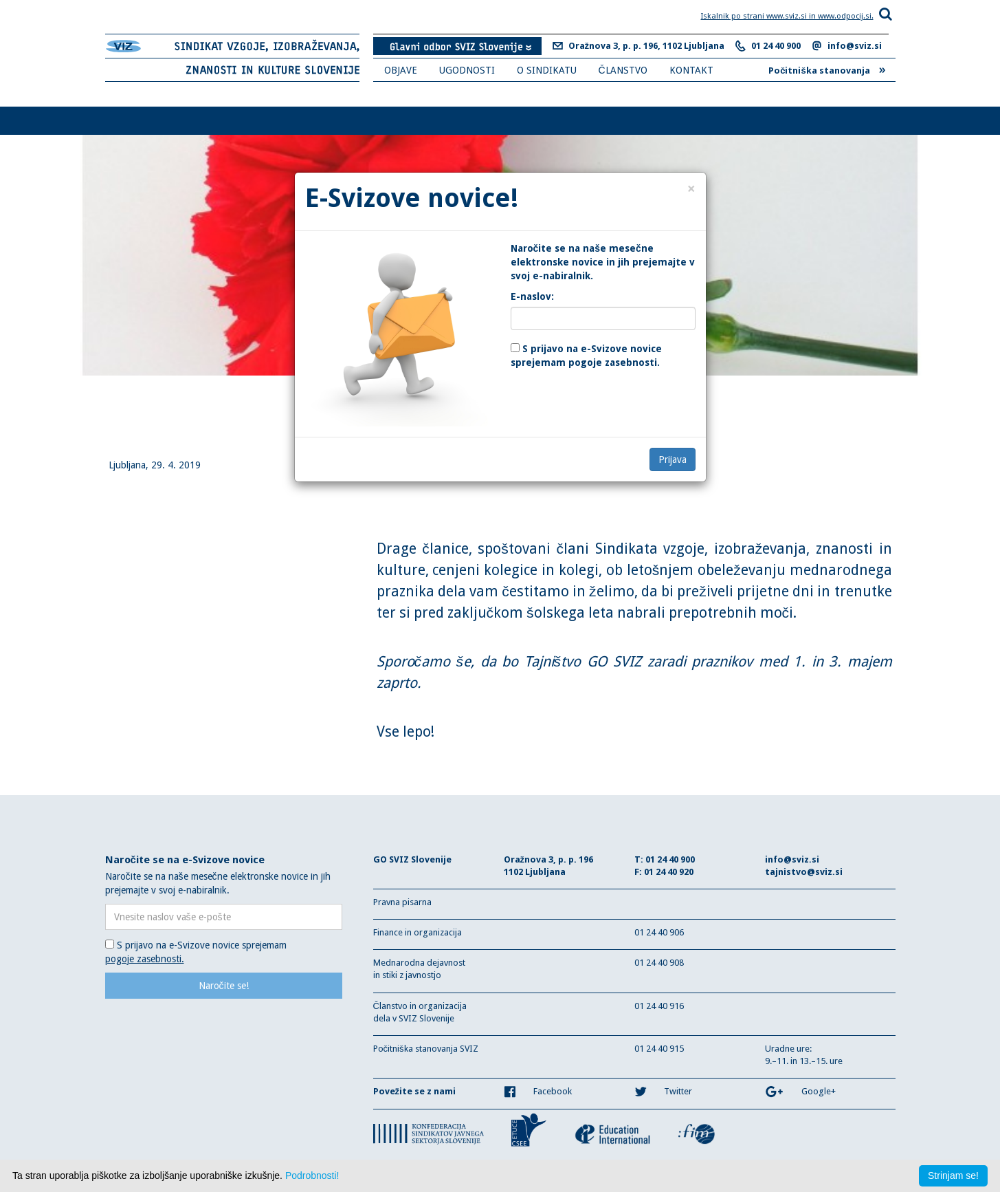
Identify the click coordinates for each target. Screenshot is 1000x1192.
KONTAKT (691, 70)
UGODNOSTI (467, 70)
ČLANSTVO (623, 70)
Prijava (672, 459)
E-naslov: (532, 296)
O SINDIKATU (547, 70)
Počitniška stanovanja (826, 69)
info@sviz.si (854, 46)
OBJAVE (400, 70)
